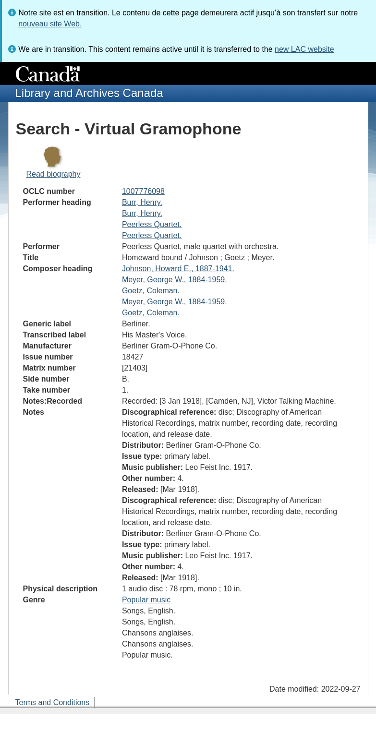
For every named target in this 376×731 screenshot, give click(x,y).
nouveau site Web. (50, 24)
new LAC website (304, 49)
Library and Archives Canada (89, 92)
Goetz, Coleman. (151, 291)
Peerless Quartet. (152, 224)
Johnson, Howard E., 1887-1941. (178, 268)
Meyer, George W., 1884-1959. (174, 280)
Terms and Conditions (52, 702)
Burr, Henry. (142, 202)
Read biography (53, 174)
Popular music (146, 600)
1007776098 (143, 191)
